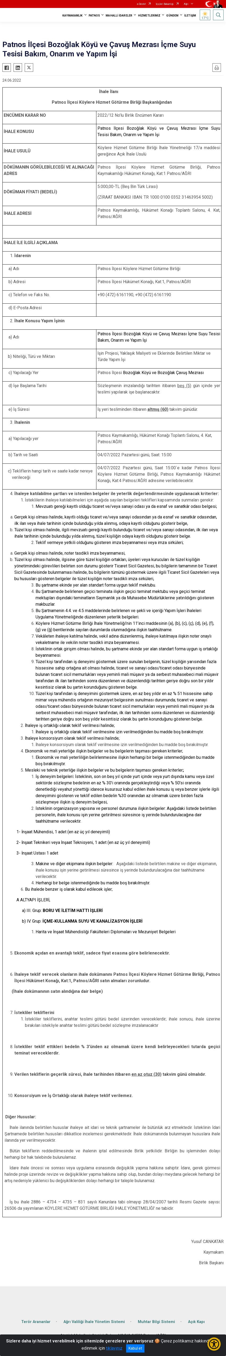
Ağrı (186, 4)
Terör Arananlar (35, 1322)
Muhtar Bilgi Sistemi (156, 1322)
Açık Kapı (196, 1322)
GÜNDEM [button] (172, 15)
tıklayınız (114, 1348)
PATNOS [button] (94, 15)
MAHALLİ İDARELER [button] (119, 15)
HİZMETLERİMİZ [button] (149, 15)
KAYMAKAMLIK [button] (72, 15)
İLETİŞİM (190, 15)
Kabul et (135, 1348)
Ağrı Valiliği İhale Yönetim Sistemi (94, 1322)
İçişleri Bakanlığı (165, 4)
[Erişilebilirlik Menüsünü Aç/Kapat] (214, 1344)
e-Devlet (141, 4)
